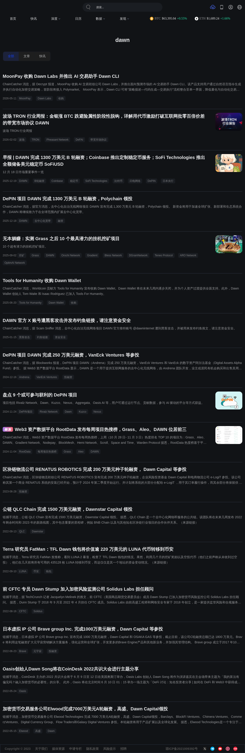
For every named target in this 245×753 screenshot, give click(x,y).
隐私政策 (92, 749)
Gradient (92, 255)
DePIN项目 (25, 411)
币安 (36, 571)
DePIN (151, 181)
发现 (124, 18)
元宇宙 (37, 651)
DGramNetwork (138, 255)
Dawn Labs (44, 98)
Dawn (68, 411)
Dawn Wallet (56, 302)
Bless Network (113, 255)
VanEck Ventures (47, 377)
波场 (21, 139)
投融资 (68, 377)
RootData (25, 451)
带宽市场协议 (98, 139)
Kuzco (82, 411)
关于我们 (41, 749)
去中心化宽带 (43, 220)
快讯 (34, 18)
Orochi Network (70, 255)
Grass (35, 255)
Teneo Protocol (164, 255)
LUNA (22, 571)
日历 (78, 18)
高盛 (38, 731)
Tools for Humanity (30, 302)
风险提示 (109, 749)
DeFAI (79, 139)
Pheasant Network (57, 139)
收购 (61, 98)
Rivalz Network (49, 411)
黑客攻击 (24, 337)
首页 (13, 18)
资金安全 (60, 337)
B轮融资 (39, 181)
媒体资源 (58, 749)
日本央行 (168, 181)
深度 (56, 18)
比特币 (118, 181)
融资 (60, 220)
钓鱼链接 (42, 337)
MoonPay (25, 98)
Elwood (23, 731)
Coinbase (57, 181)
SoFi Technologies (96, 181)
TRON (35, 139)
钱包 (48, 571)
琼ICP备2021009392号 (182, 749)
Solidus (37, 611)
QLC (22, 531)
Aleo (80, 451)
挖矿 (21, 255)
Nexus (97, 411)
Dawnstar (37, 531)
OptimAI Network (14, 262)
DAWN (23, 181)
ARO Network (188, 255)
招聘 (123, 749)
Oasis (22, 691)
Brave (22, 651)
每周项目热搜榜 (47, 451)
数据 (100, 18)
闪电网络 (135, 181)
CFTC (22, 611)
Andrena (24, 377)
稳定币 (74, 181)
